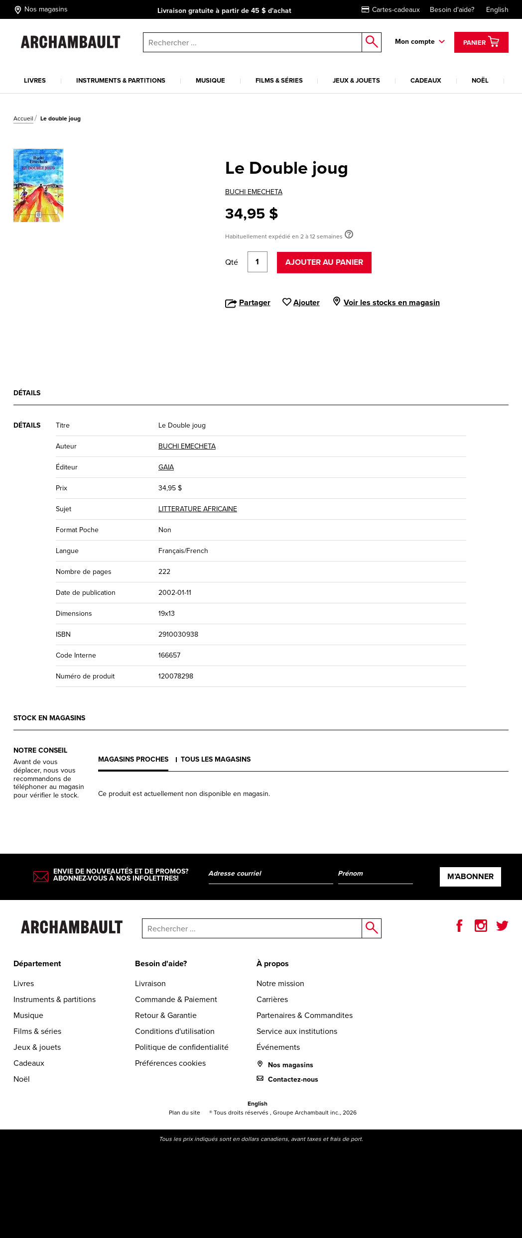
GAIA (166, 467)
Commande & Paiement (176, 999)
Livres (35, 80)
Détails (26, 393)
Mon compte (415, 41)
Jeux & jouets (356, 80)
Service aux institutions (297, 1031)
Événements (278, 1047)
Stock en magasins (49, 718)
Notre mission (280, 983)
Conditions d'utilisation (175, 1031)
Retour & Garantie (166, 1015)
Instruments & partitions (120, 80)
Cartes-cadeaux (391, 9)
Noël (480, 80)
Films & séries (279, 80)
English (497, 9)
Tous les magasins (216, 759)
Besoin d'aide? (452, 9)
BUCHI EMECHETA (253, 192)
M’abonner (470, 876)
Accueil (23, 118)
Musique (210, 80)
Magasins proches (133, 759)
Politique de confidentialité (182, 1047)
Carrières (272, 999)
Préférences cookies (170, 1063)
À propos (273, 963)
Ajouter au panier (324, 262)
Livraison (150, 983)
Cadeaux (425, 80)
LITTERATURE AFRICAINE (197, 509)
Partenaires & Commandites (305, 1015)
